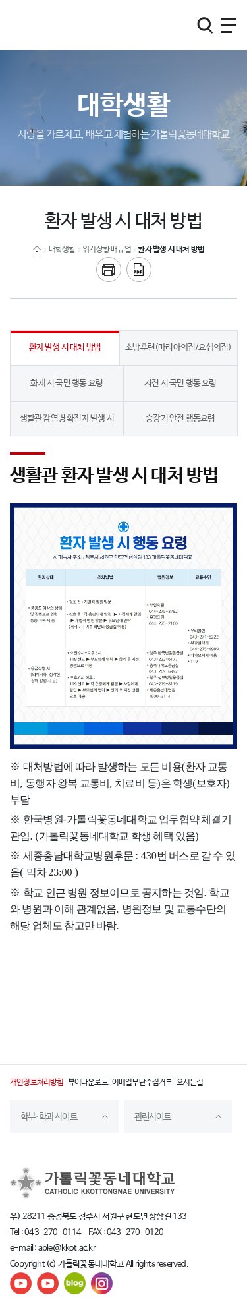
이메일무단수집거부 (142, 1082)
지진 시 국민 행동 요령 (180, 383)
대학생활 (62, 249)
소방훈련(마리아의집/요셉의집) (178, 348)
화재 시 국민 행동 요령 (66, 383)
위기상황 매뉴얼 (106, 249)
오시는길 (190, 1082)
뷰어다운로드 (88, 1082)
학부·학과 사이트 (48, 1117)
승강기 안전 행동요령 (180, 419)
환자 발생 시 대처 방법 (171, 249)
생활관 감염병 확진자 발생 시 (67, 419)
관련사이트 (152, 1117)
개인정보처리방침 (37, 1082)
